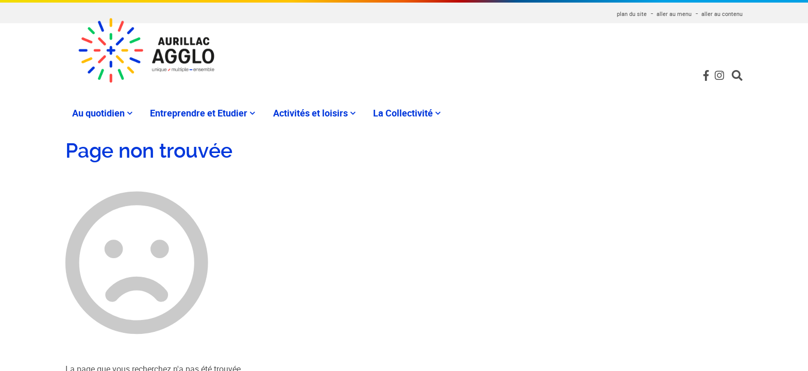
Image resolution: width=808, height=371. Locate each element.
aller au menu (674, 14)
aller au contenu (722, 14)
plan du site (632, 14)
